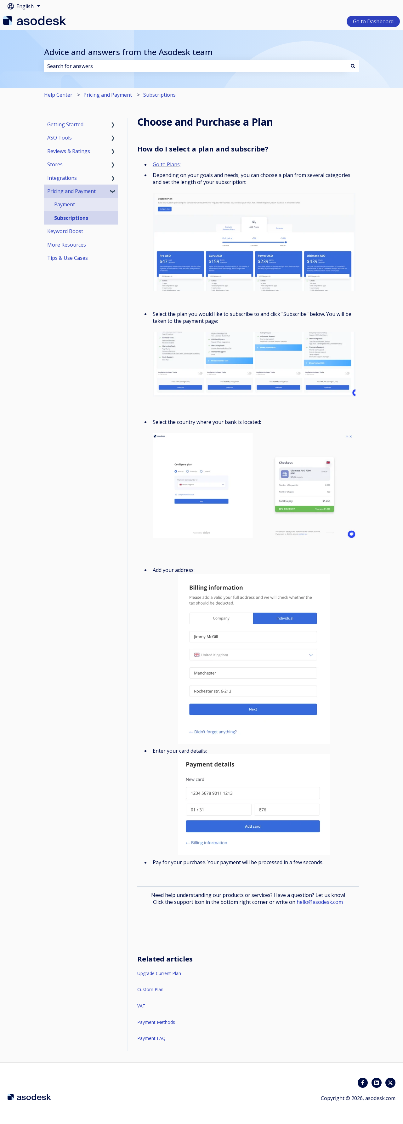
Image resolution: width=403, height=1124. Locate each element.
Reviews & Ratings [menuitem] (68, 151)
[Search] (353, 66)
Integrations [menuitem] (62, 177)
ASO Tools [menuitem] (59, 137)
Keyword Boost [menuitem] (65, 231)
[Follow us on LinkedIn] (377, 1083)
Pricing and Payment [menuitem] (71, 191)
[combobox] (195, 66)
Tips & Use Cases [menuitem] (67, 257)
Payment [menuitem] (64, 204)
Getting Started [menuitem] (65, 124)
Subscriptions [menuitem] (71, 217)
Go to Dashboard (373, 21)
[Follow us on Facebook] (363, 1083)
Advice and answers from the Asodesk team (128, 52)
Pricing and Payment (107, 94)
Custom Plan (150, 989)
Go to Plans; (167, 164)
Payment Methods (156, 1022)
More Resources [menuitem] (66, 244)
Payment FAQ (151, 1038)
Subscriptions (159, 94)
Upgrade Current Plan (159, 973)
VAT (141, 1006)
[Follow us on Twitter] (390, 1083)
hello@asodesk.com (320, 902)
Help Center (58, 94)
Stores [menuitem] (55, 164)
